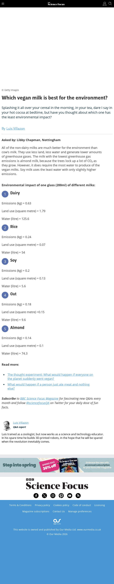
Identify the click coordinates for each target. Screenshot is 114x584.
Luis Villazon (21, 423)
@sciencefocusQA (37, 403)
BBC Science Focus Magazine (39, 398)
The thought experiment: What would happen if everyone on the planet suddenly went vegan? (50, 377)
